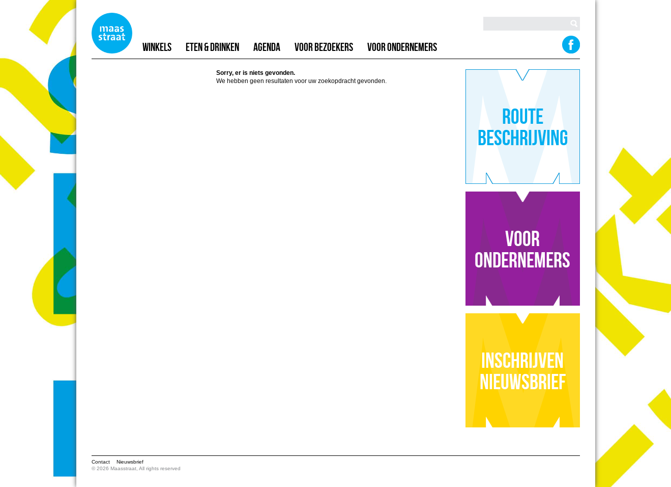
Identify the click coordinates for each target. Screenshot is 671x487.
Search (573, 23)
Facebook (570, 44)
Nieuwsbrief (129, 462)
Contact (101, 462)
